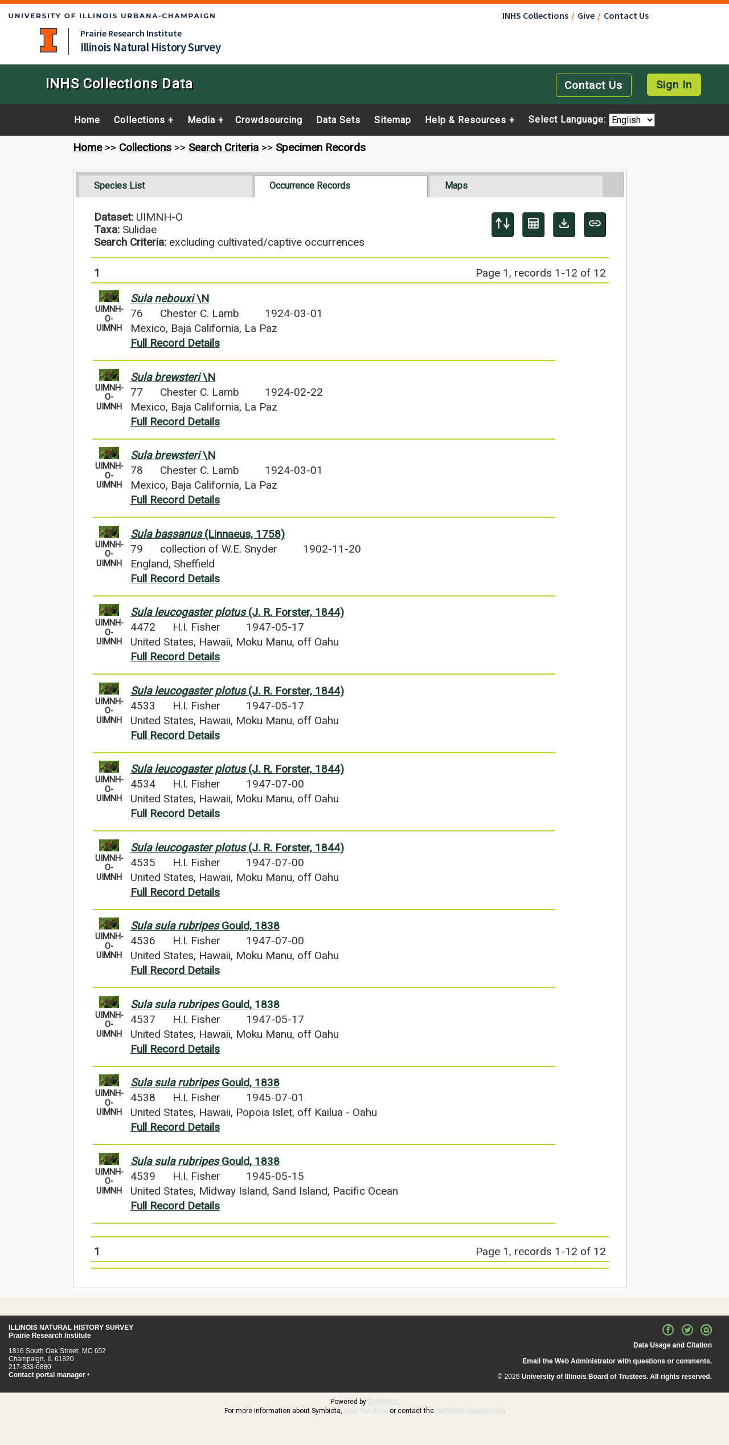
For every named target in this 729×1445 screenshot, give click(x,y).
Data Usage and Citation (672, 1345)
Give (586, 15)
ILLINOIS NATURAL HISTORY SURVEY (71, 1328)
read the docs (366, 1411)
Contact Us (626, 15)
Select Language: (569, 120)
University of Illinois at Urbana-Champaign (48, 40)
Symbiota (382, 1402)
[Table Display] (533, 224)
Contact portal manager (47, 1375)
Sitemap (392, 120)
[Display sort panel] (503, 224)
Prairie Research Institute (131, 33)
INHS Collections (535, 15)
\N (169, 298)
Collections (139, 120)
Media (201, 120)
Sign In (674, 84)
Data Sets (338, 120)
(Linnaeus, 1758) (207, 534)
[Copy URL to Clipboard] (595, 224)
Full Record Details (175, 343)
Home (87, 120)
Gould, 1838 (205, 925)
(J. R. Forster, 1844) (237, 612)
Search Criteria (224, 147)
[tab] (165, 186)
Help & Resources (465, 120)
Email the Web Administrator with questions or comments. (617, 1361)
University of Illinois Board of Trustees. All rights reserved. (617, 1377)
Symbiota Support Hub (469, 1411)
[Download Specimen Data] (564, 224)
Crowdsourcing (268, 120)
